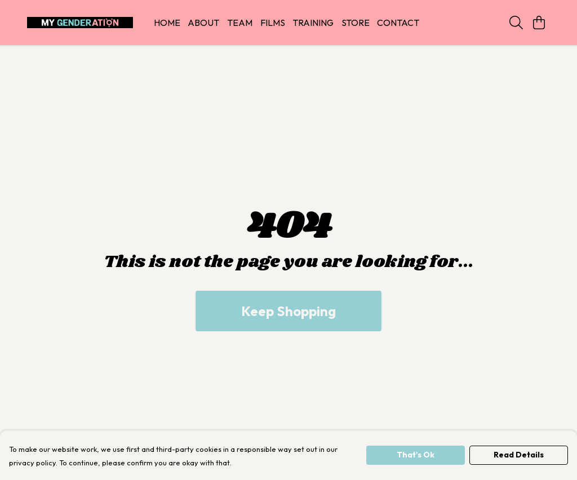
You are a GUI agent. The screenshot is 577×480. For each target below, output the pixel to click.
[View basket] (538, 22)
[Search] (516, 22)
